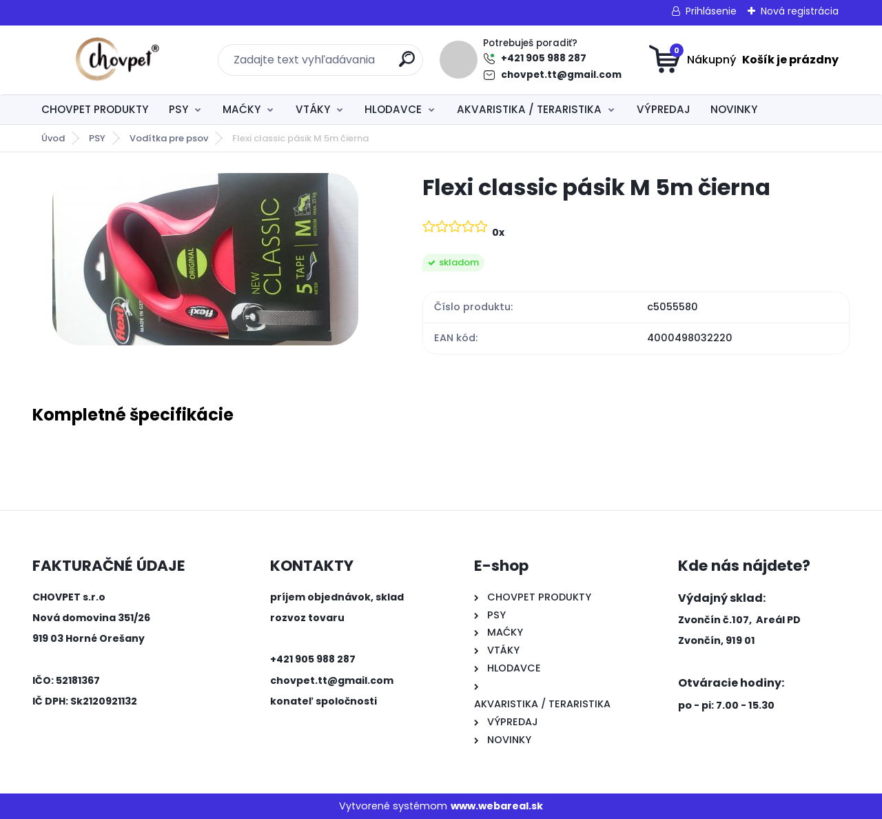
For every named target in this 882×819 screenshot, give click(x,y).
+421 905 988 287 (543, 58)
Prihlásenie (711, 11)
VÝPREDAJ (663, 109)
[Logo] (116, 60)
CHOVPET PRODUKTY (94, 109)
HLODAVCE (393, 109)
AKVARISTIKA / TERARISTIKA (529, 109)
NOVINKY (733, 109)
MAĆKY (241, 109)
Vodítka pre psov (169, 138)
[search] (407, 64)
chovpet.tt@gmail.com (561, 74)
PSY (178, 109)
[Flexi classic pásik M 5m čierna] (205, 259)
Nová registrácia (800, 11)
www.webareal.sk (497, 806)
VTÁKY (313, 109)
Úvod (53, 138)
